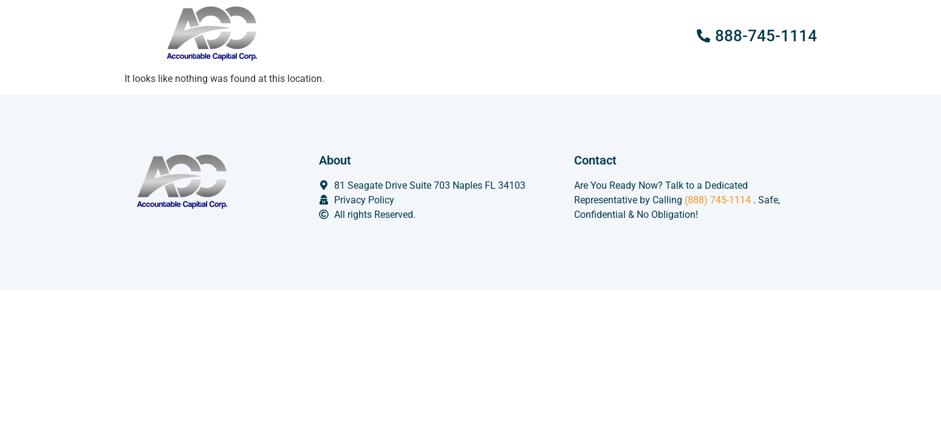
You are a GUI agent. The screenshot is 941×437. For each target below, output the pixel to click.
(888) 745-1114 (718, 200)
